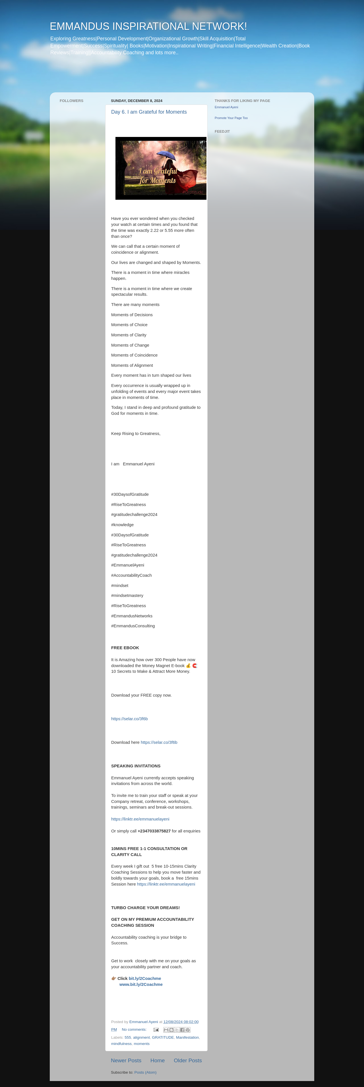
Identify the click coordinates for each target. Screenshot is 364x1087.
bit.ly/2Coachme (145, 978)
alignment (141, 1037)
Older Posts (188, 1060)
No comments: (135, 1029)
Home (157, 1060)
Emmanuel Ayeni (226, 107)
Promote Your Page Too (231, 118)
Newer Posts (126, 1060)
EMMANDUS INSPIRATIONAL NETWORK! (148, 26)
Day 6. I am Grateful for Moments (149, 112)
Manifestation (187, 1037)
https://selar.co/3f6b (129, 719)
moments (142, 1044)
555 (128, 1037)
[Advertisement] (158, 78)
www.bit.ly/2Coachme (141, 984)
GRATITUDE (163, 1037)
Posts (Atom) (146, 1072)
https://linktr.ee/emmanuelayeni (140, 819)
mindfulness (121, 1044)
